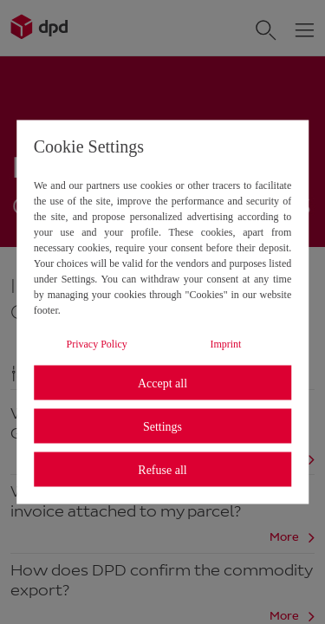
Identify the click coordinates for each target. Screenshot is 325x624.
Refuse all (162, 469)
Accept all (162, 382)
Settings (162, 425)
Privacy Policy (97, 344)
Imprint (225, 344)
